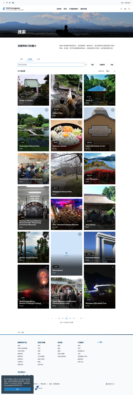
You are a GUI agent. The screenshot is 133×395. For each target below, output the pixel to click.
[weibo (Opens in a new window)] (9, 3)
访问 (79, 348)
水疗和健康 (41, 356)
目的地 (30, 59)
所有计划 (80, 362)
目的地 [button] (59, 9)
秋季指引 (20, 359)
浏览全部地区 (62, 356)
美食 (39, 351)
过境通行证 (81, 351)
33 (70, 318)
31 (63, 318)
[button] (125, 8)
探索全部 (20, 364)
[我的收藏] (129, 8)
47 (81, 318)
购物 (39, 362)
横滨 (59, 345)
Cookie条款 (9, 385)
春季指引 (20, 354)
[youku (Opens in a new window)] (13, 3)
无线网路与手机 (82, 356)
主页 (19, 332)
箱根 (59, 351)
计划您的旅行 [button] (73, 9)
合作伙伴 (34, 384)
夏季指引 (20, 356)
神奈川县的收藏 (22, 348)
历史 (39, 354)
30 (59, 318)
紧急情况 (80, 359)
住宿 (79, 345)
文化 (39, 348)
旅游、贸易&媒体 (125, 3)
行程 (38, 59)
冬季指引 (20, 362)
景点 (39, 345)
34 (73, 318)
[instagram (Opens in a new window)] (6, 3)
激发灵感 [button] (84, 9)
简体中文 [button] (110, 384)
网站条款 (43, 384)
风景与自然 (41, 359)
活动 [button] (65, 9)
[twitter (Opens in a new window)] (4, 3)
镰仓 (59, 348)
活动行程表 (21, 351)
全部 (21, 59)
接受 (17, 389)
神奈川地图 (61, 354)
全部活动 (40, 364)
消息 (19, 345)
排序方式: (101, 71)
